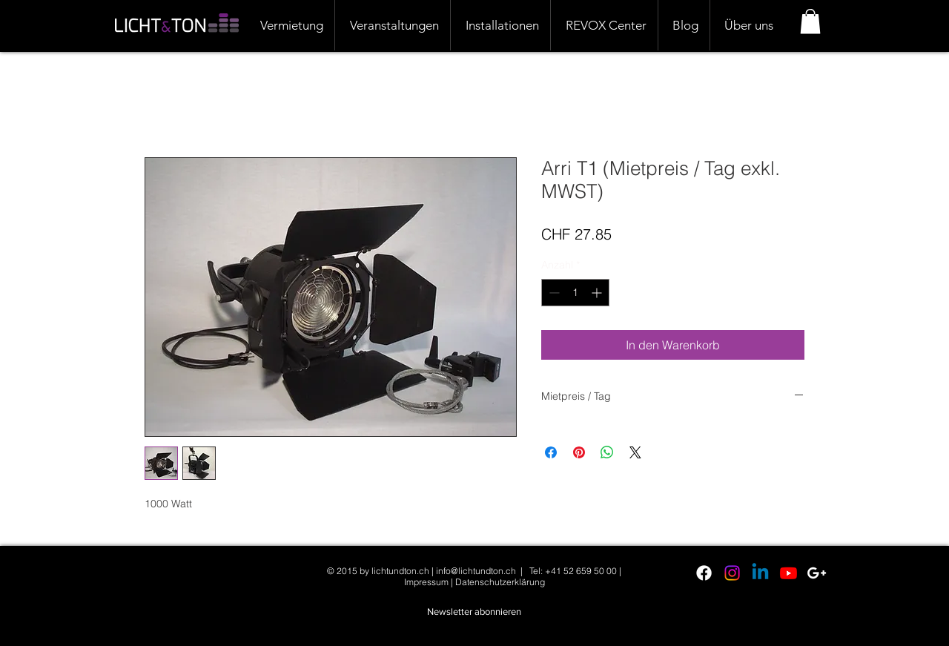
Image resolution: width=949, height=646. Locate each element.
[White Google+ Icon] (817, 573)
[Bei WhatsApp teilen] (607, 452)
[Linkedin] (760, 573)
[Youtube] (788, 573)
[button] (810, 21)
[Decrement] (552, 293)
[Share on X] (635, 452)
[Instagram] (732, 573)
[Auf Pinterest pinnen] (579, 452)
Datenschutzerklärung (500, 581)
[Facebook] (704, 573)
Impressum (426, 581)
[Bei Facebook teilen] (551, 452)
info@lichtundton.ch (476, 570)
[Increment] (598, 293)
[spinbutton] (575, 293)
